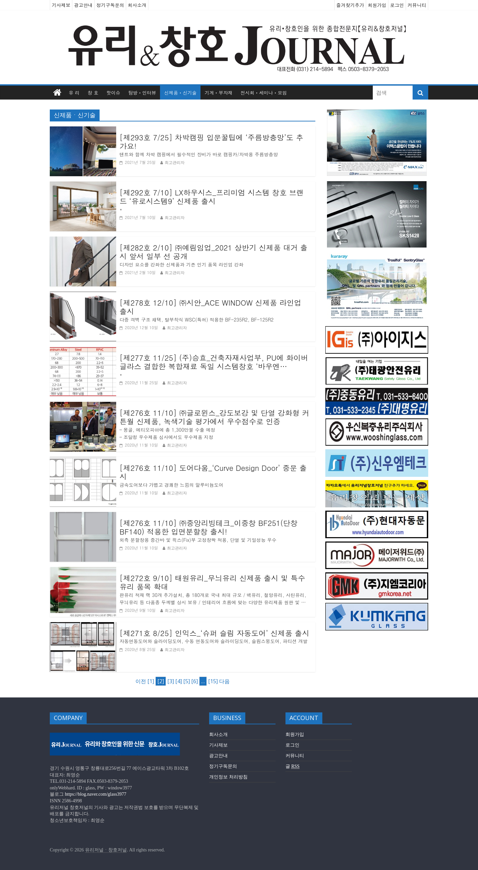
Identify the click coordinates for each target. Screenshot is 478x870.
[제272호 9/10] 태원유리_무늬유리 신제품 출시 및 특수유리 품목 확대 (212, 582)
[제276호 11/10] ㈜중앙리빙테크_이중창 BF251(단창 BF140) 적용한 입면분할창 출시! (209, 527)
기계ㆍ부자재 (218, 92)
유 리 (74, 92)
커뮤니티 (417, 5)
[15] (213, 681)
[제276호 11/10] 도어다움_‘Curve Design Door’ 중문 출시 (213, 472)
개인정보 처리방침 (228, 776)
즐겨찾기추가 (350, 5)
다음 (224, 681)
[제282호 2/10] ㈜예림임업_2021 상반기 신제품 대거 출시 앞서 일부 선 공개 (214, 252)
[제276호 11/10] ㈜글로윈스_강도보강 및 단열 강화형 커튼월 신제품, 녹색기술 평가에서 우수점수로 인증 (214, 417)
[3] (170, 681)
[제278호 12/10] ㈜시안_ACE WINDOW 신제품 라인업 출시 (210, 307)
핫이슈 (113, 92)
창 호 (93, 92)
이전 (140, 681)
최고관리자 (175, 162)
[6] (194, 681)
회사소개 (137, 5)
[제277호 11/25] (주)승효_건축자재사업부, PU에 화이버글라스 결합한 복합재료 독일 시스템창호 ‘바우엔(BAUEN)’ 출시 (214, 362)
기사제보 (61, 5)
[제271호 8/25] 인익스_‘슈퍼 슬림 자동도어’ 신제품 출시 (214, 633)
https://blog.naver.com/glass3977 (95, 794)
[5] (186, 681)
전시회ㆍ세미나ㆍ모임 (263, 92)
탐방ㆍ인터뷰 (142, 92)
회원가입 (377, 5)
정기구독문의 (110, 5)
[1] (150, 681)
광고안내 (83, 5)
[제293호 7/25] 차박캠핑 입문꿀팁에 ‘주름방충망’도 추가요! (211, 142)
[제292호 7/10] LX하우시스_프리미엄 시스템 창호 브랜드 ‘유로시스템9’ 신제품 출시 (212, 197)
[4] (178, 681)
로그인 (397, 5)
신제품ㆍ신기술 (180, 92)
